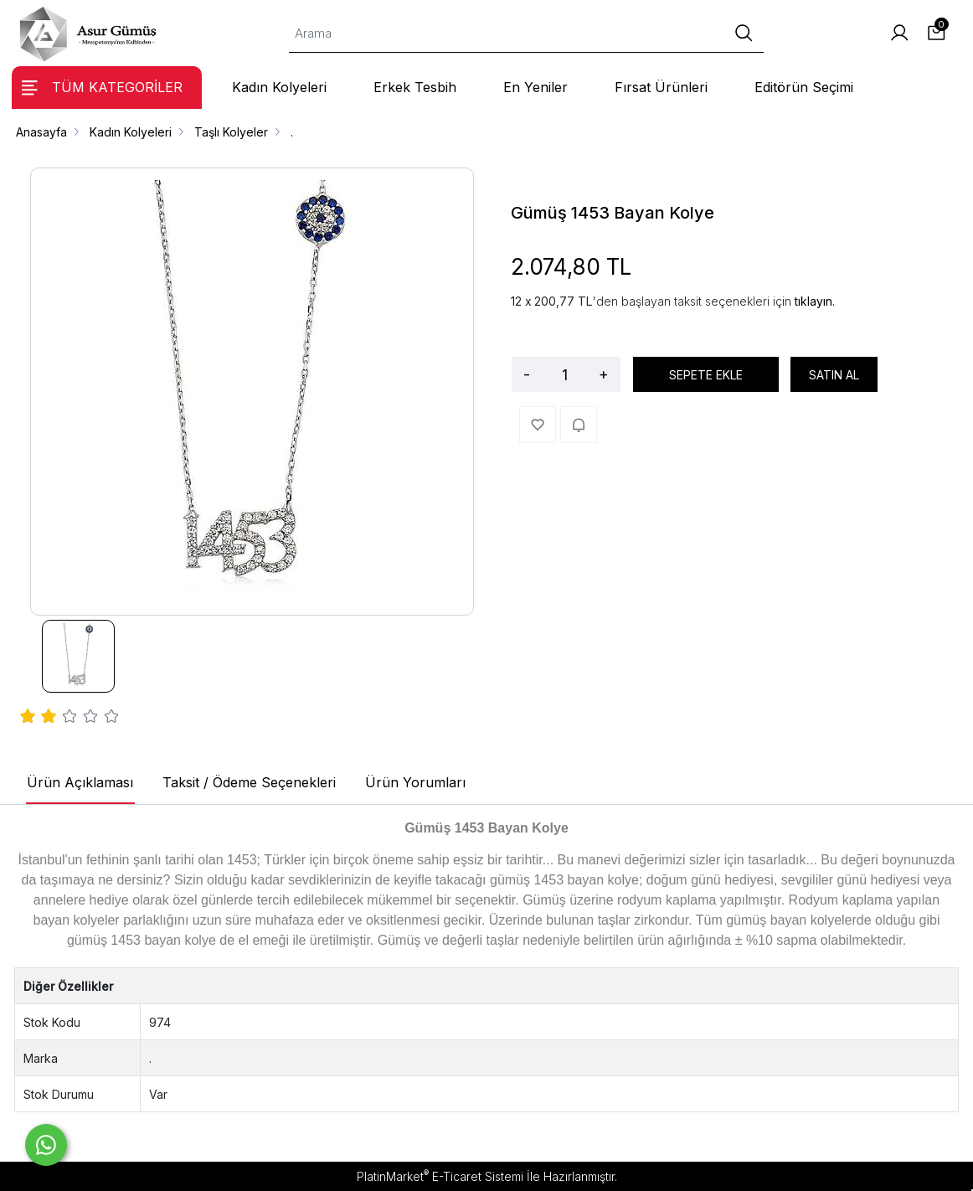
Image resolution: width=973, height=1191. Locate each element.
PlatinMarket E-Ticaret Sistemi (440, 1176)
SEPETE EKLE (706, 375)
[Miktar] (564, 374)
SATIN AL (834, 375)
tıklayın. (815, 301)
